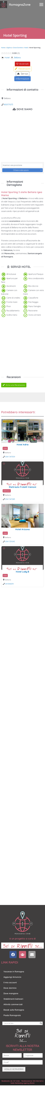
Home (3, 48)
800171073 (8, 104)
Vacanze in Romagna (14, 971)
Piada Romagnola (12, 1015)
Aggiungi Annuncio (12, 977)
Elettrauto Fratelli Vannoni (22, 487)
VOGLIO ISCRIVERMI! (13, 1069)
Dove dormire (10, 988)
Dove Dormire (18, 48)
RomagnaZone (20, 4)
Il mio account (10, 982)
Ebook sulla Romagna (14, 1010)
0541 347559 (10, 457)
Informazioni (22, 78)
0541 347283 (10, 499)
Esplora (9, 48)
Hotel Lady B (22, 571)
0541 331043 (10, 541)
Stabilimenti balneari (13, 999)
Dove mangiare (11, 993)
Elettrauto (7, 491)
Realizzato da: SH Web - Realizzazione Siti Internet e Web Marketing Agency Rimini (22, 1082)
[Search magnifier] (41, 1023)
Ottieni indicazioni (21, 170)
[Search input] (21, 1023)
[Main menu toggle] (41, 4)
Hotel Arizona (22, 529)
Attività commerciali (13, 1004)
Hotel (26, 48)
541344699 (9, 584)
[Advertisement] (22, 346)
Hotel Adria (22, 444)
